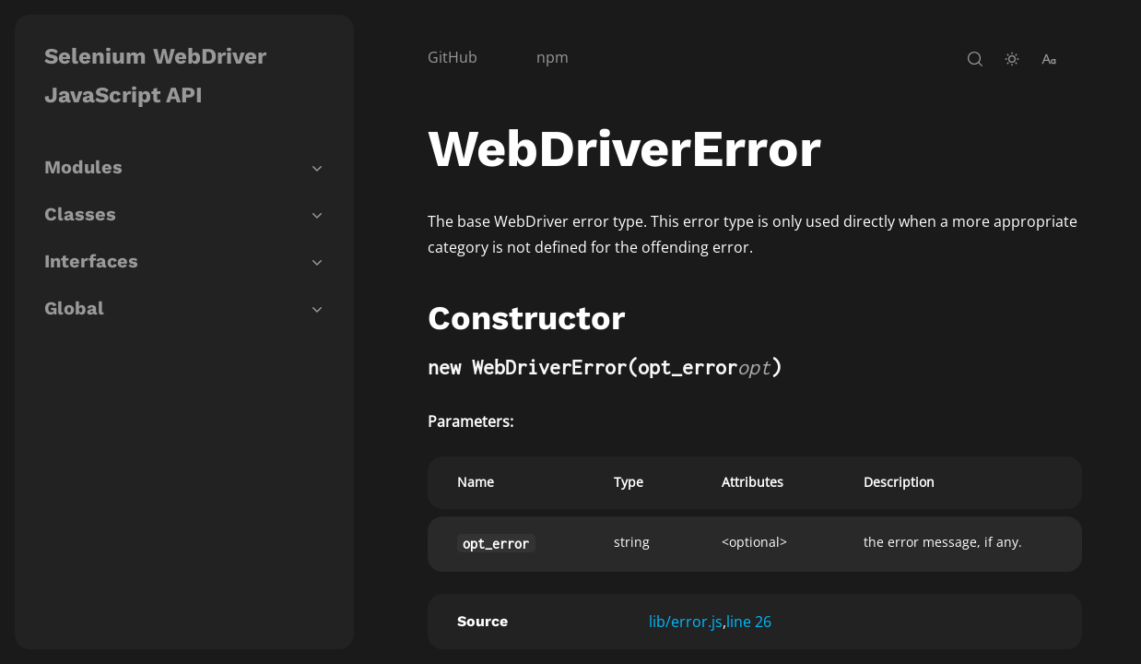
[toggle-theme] (1012, 59)
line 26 (748, 621)
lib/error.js (686, 621)
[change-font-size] (1049, 59)
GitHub (452, 57)
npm (552, 57)
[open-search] (975, 59)
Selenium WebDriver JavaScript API (155, 75)
